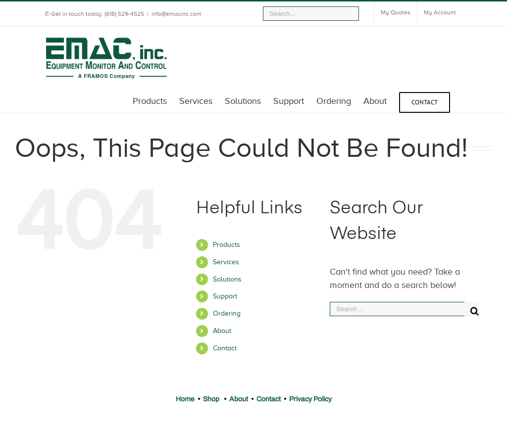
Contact (225, 348)
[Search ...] (397, 309)
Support (225, 296)
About (222, 330)
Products (226, 244)
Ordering (227, 313)
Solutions (227, 279)
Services (226, 262)
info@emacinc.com (177, 13)
